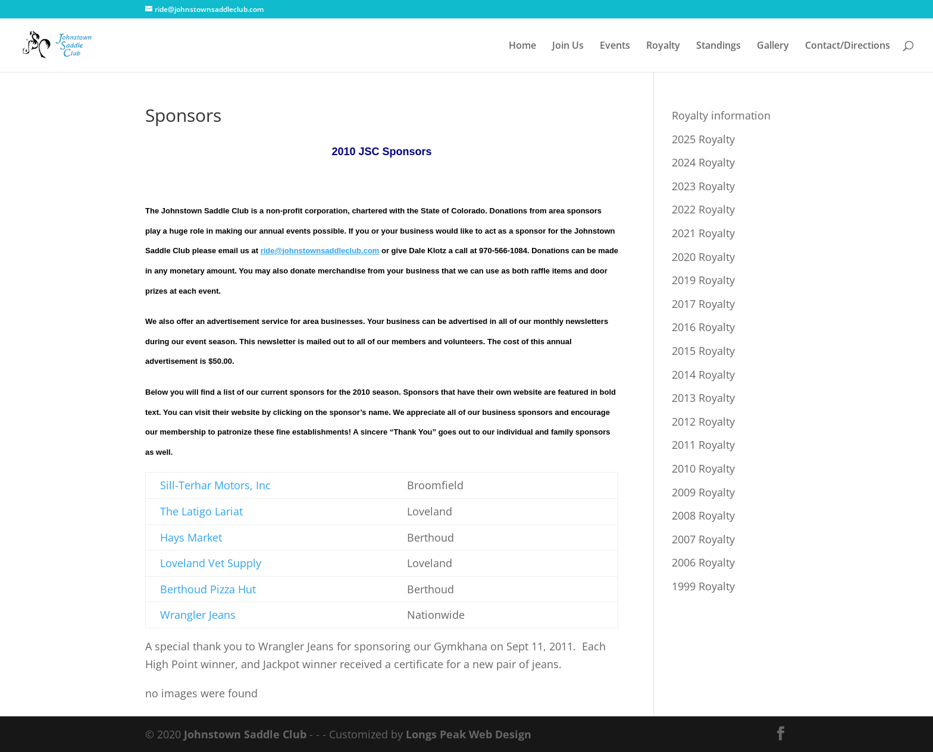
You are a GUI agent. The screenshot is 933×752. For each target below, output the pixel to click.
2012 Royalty (703, 421)
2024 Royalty (703, 162)
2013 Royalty (703, 398)
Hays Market (191, 537)
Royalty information (721, 115)
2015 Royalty (703, 351)
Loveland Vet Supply (210, 563)
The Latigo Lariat (201, 511)
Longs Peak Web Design (468, 734)
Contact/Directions (847, 46)
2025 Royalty (703, 139)
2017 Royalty (703, 304)
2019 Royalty (703, 280)
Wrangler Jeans (198, 615)
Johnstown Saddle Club (245, 734)
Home (522, 46)
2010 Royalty (703, 468)
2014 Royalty (703, 374)
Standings (718, 46)
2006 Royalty (703, 562)
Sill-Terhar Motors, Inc (215, 485)
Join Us (568, 46)
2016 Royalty (703, 327)
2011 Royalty (703, 445)
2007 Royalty (703, 539)
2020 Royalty (703, 257)
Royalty (663, 46)
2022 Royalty (703, 209)
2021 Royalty (703, 233)
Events (615, 46)
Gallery (773, 46)
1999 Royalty (703, 586)
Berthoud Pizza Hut (208, 589)
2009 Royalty (703, 492)
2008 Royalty (703, 515)
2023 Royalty (703, 186)
